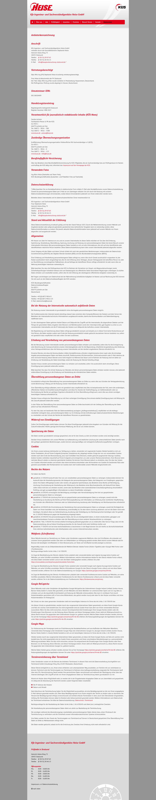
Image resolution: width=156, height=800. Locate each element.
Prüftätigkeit (55, 22)
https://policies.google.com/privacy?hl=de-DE (63, 617)
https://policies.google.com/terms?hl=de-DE (50, 619)
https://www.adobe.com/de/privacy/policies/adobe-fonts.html (52, 562)
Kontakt (98, 22)
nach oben (36, 789)
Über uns (39, 22)
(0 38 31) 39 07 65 (44, 57)
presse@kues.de (47, 133)
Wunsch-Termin (87, 22)
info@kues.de (46, 154)
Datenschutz (108, 22)
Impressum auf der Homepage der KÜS (76, 165)
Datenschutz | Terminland (84, 700)
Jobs (46, 22)
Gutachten (66, 22)
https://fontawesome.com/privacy (91, 579)
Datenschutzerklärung (50, 784)
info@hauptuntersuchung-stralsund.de (51, 62)
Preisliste (76, 22)
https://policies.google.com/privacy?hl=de (96, 571)
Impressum (35, 784)
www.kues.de (35, 133)
